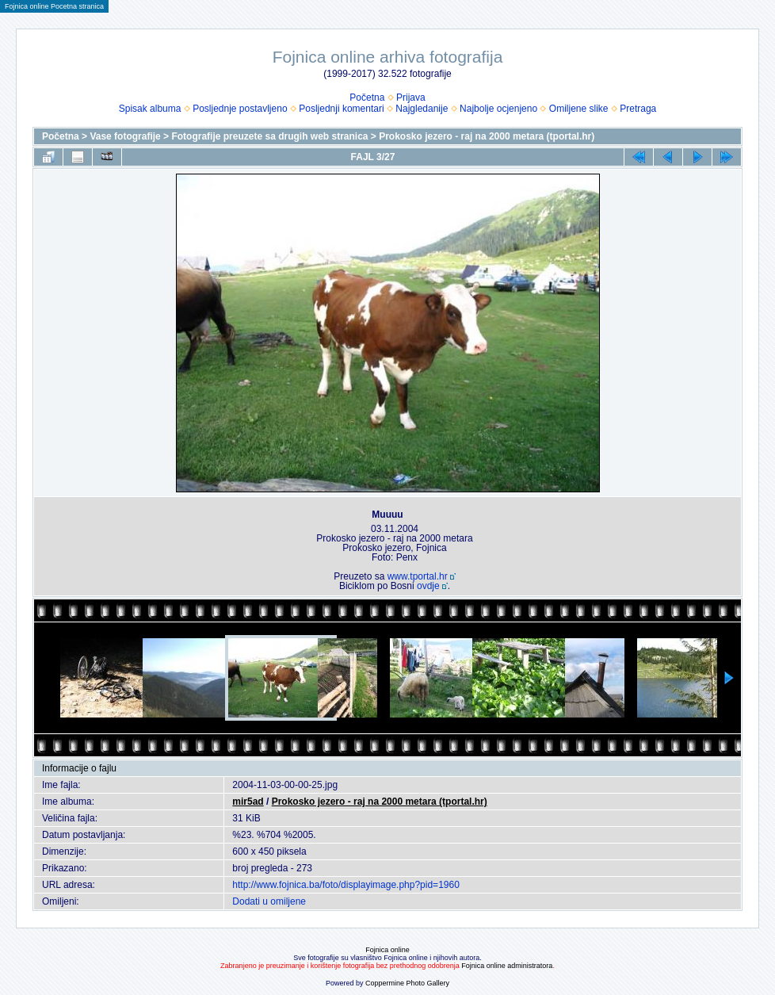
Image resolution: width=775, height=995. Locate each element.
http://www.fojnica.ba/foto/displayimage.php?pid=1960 (346, 884)
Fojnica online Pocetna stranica (54, 6)
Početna (366, 97)
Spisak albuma (150, 108)
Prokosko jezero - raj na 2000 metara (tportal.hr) (486, 136)
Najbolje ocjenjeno (498, 108)
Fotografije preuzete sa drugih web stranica (269, 136)
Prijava (411, 97)
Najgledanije (421, 108)
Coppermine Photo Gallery (407, 983)
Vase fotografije (125, 136)
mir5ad (247, 801)
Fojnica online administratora (506, 966)
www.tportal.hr (418, 576)
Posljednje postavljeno (240, 108)
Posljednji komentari (341, 108)
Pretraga (638, 108)
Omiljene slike (579, 108)
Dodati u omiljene (269, 901)
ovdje (428, 585)
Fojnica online (387, 950)
